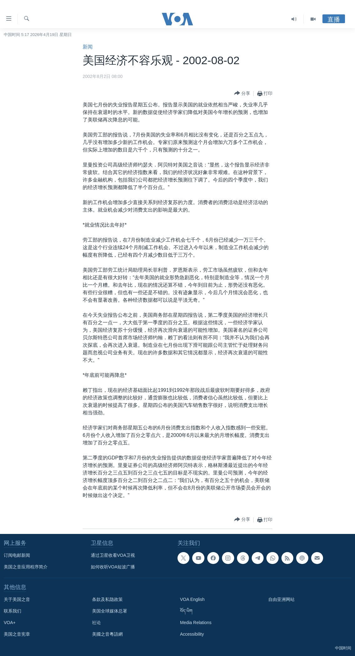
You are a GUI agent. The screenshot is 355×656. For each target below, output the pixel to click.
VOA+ (10, 622)
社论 (96, 622)
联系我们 (12, 610)
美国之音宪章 (17, 634)
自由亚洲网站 (281, 599)
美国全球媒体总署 (109, 610)
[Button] (242, 93)
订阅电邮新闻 (17, 555)
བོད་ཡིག (186, 610)
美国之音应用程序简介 (26, 566)
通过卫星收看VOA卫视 (113, 555)
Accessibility (192, 634)
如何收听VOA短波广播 (113, 566)
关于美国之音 (17, 599)
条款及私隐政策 (107, 599)
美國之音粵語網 (107, 634)
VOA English (192, 599)
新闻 (88, 46)
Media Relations (195, 622)
